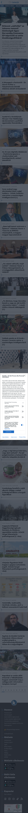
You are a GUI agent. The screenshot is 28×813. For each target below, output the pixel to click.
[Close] (25, 376)
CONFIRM (8, 431)
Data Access (14, 437)
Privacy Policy (22, 437)
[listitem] (14, 403)
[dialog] (14, 406)
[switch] (22, 406)
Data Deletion (5, 437)
